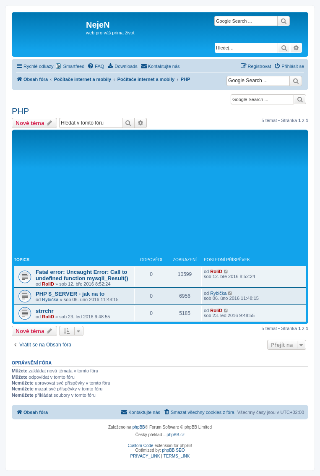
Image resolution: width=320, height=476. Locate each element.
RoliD (48, 283)
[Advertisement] (160, 194)
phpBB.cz (176, 434)
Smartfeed (74, 66)
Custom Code (140, 445)
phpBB (139, 427)
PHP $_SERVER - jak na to (70, 294)
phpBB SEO (173, 450)
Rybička (50, 299)
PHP (20, 111)
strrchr (45, 311)
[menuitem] (95, 66)
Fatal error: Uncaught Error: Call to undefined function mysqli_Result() (82, 275)
